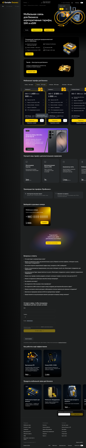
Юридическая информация (48, 431)
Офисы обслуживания (47, 429)
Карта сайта (64, 435)
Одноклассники (62, 445)
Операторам (64, 433)
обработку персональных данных (47, 326)
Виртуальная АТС (27, 431)
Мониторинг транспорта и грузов (29, 438)
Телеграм (70, 445)
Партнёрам (64, 429)
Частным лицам (65, 425)
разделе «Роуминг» (62, 342)
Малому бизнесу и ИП (66, 427)
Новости (44, 435)
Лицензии (45, 433)
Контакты (45, 425)
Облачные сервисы (28, 433)
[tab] (3, 6)
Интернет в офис (27, 427)
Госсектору (64, 431)
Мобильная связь (27, 425)
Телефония (26, 429)
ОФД (25, 435)
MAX (49, 445)
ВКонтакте (55, 445)
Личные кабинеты (46, 427)
